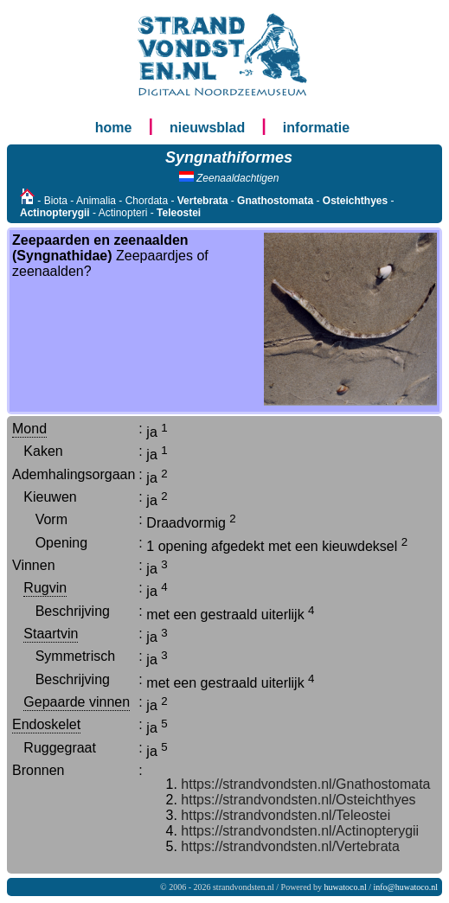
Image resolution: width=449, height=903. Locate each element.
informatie (316, 127)
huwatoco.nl (345, 887)
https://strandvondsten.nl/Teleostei (285, 815)
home (113, 127)
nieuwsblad (207, 127)
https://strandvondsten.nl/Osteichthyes (298, 799)
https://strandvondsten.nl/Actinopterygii (300, 830)
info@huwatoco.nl (406, 887)
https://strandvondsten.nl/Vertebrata (290, 846)
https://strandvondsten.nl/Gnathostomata (305, 784)
